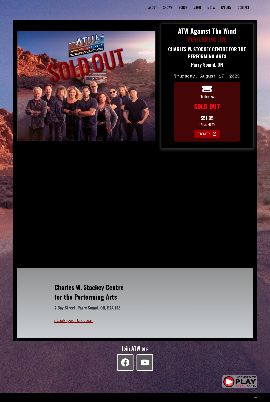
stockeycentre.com (73, 320)
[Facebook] (125, 362)
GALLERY (226, 7)
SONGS (183, 7)
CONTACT (243, 7)
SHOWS (167, 7)
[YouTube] (144, 362)
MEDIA (211, 7)
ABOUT (152, 7)
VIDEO (197, 7)
